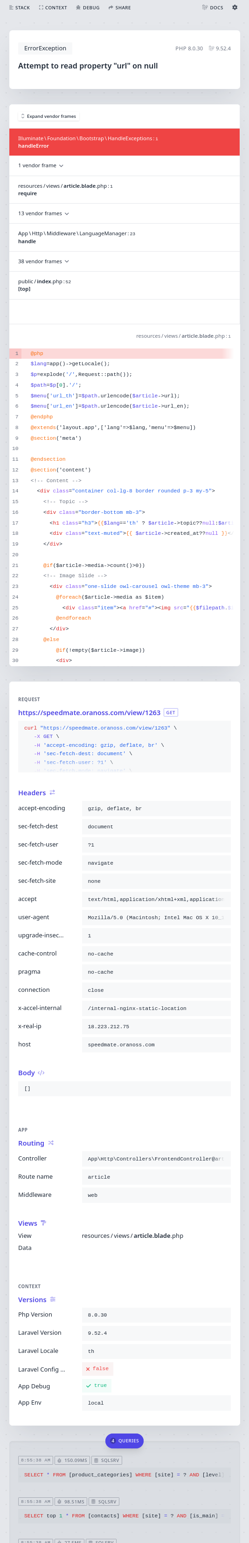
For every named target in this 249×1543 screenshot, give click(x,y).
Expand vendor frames (48, 116)
